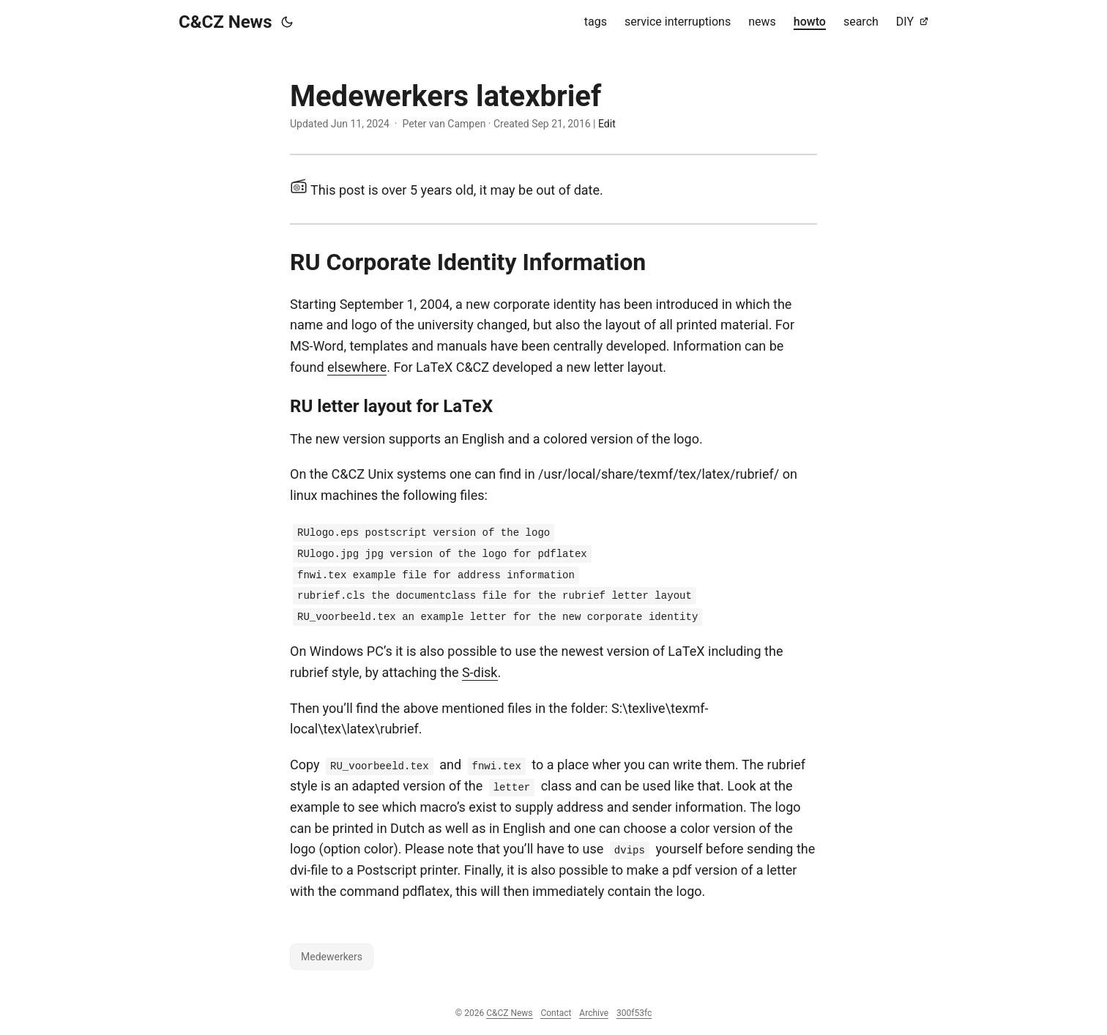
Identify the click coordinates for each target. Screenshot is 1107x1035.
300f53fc (634, 1013)
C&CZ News (225, 22)
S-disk (480, 672)
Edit (607, 124)
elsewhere (357, 367)
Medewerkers (331, 957)
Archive (593, 1013)
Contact (555, 1013)
